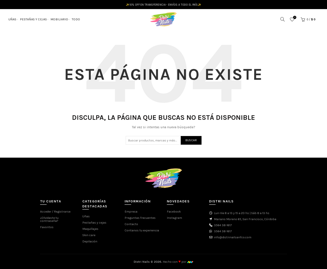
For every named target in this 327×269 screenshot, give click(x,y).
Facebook (174, 211)
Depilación (89, 241)
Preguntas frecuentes (140, 218)
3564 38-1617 (223, 225)
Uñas (86, 216)
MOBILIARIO (59, 19)
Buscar (191, 140)
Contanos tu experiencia (142, 230)
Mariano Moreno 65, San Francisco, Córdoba (245, 219)
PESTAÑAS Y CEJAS (33, 19)
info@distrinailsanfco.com (232, 237)
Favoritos (294, 17)
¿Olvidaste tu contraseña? (49, 219)
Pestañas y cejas (94, 222)
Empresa (131, 211)
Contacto (131, 224)
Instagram (174, 218)
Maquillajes (90, 229)
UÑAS (12, 19)
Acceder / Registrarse (55, 211)
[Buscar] (282, 19)
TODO (76, 19)
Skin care (88, 235)
